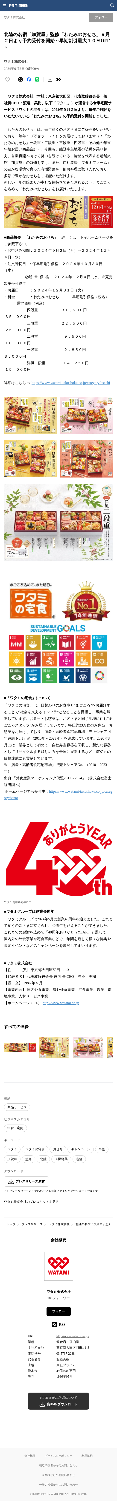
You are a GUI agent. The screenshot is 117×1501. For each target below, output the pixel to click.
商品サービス (17, 1107)
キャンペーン (80, 1149)
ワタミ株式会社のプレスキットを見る (31, 1202)
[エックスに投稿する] (20, 79)
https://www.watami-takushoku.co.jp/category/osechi (71, 383)
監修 (28, 1159)
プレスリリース (32, 1224)
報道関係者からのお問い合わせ (58, 1465)
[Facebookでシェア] (28, 79)
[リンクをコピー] (58, 79)
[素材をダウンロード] (50, 79)
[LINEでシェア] (37, 79)
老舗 (79, 1159)
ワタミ (12, 1149)
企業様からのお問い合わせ (58, 1475)
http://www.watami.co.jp (61, 1003)
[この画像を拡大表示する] (20, 1047)
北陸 (43, 1159)
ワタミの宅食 (35, 1149)
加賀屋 (12, 1159)
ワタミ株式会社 (59, 1224)
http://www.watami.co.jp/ (72, 1336)
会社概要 (29, 1456)
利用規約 (87, 1456)
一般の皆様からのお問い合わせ (58, 1485)
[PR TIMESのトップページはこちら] (18, 5)
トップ (11, 1224)
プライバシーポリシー (58, 1456)
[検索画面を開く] (112, 5)
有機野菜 (61, 1159)
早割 (102, 1149)
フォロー (58, 1311)
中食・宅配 (15, 1128)
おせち (58, 1149)
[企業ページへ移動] (58, 1267)
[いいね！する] (7, 79)
